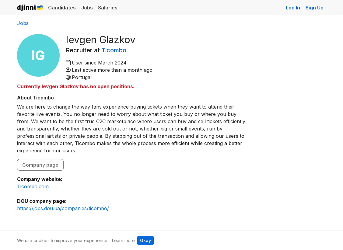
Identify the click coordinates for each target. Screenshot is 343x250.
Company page (40, 165)
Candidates (62, 8)
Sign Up (315, 8)
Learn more (123, 240)
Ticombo (113, 50)
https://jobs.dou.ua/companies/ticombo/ (63, 208)
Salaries (107, 8)
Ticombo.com (33, 186)
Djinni (30, 8)
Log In (293, 8)
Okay (145, 240)
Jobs (87, 8)
